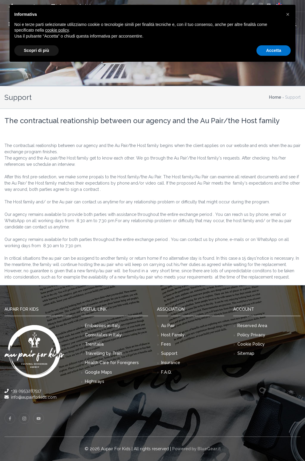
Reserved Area (252, 325)
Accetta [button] (273, 50)
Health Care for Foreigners (112, 362)
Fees (166, 344)
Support (169, 353)
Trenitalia (94, 344)
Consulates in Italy (103, 334)
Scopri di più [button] (36, 50)
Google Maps (98, 372)
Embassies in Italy (102, 325)
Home (275, 97)
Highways (94, 381)
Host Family (173, 334)
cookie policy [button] (57, 30)
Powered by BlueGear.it (196, 448)
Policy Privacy (251, 334)
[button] (287, 14)
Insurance (170, 362)
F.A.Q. (166, 372)
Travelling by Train (103, 353)
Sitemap (245, 353)
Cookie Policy (251, 344)
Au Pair (168, 325)
